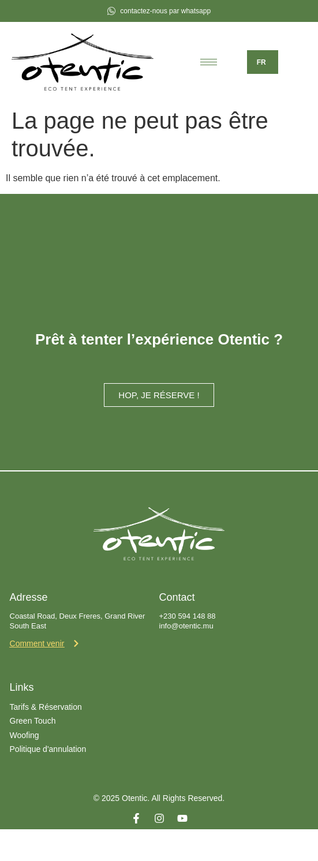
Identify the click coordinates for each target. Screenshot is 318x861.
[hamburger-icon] (209, 62)
